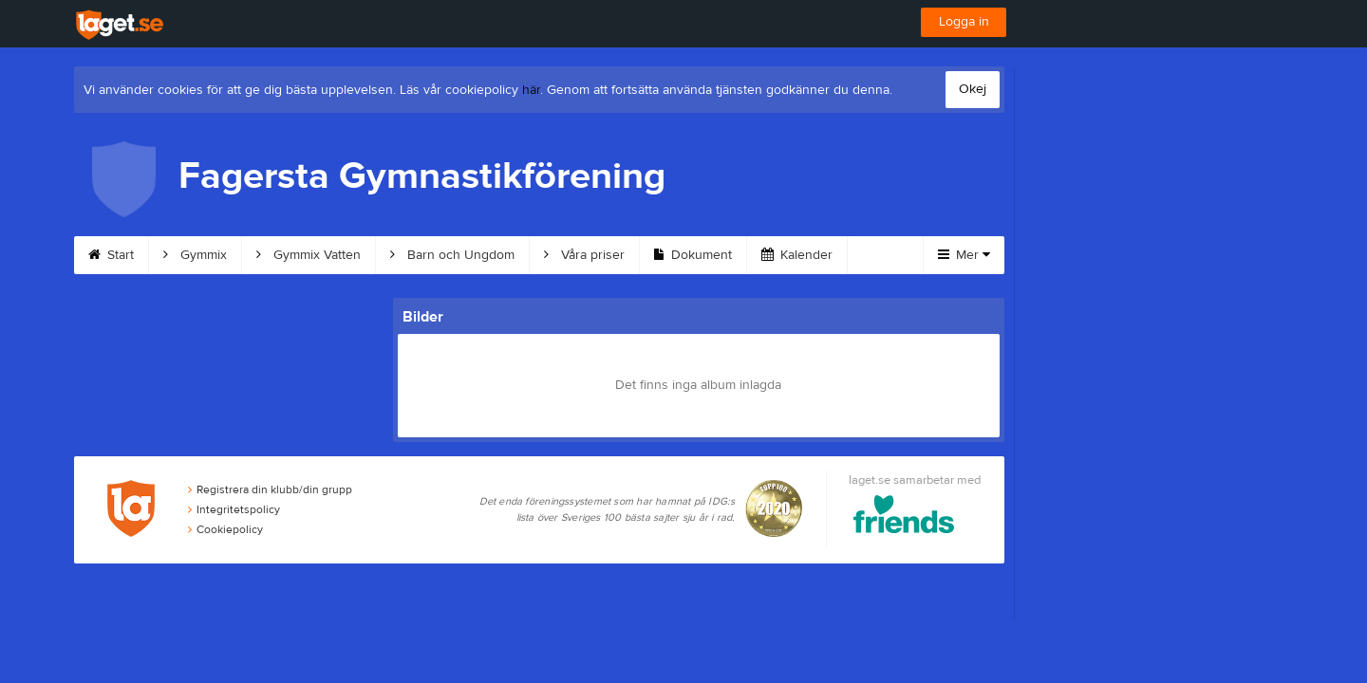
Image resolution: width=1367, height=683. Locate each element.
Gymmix (195, 255)
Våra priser (584, 255)
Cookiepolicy (225, 529)
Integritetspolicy (234, 509)
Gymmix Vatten (308, 255)
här (531, 90)
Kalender (797, 255)
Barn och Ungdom (452, 255)
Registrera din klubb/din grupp (270, 489)
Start (111, 255)
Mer (964, 255)
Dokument (693, 255)
